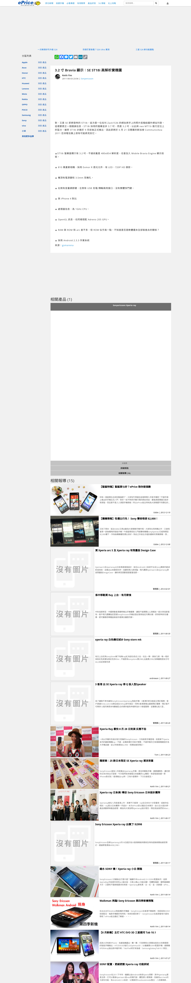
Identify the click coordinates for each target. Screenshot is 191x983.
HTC (24, 78)
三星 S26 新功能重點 (145, 49)
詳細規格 (125, 468)
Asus (24, 67)
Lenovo (25, 88)
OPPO (24, 104)
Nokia (25, 99)
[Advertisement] (111, 100)
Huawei (25, 83)
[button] (168, 3)
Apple (24, 62)
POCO (24, 109)
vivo (24, 125)
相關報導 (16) (124, 473)
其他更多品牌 (28, 136)
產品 (44, 62)
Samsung (26, 115)
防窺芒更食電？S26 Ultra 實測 (96, 49)
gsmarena (68, 245)
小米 (24, 131)
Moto (24, 94)
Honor (25, 73)
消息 (40, 62)
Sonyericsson (87, 78)
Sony (24, 120)
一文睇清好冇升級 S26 (47, 49)
